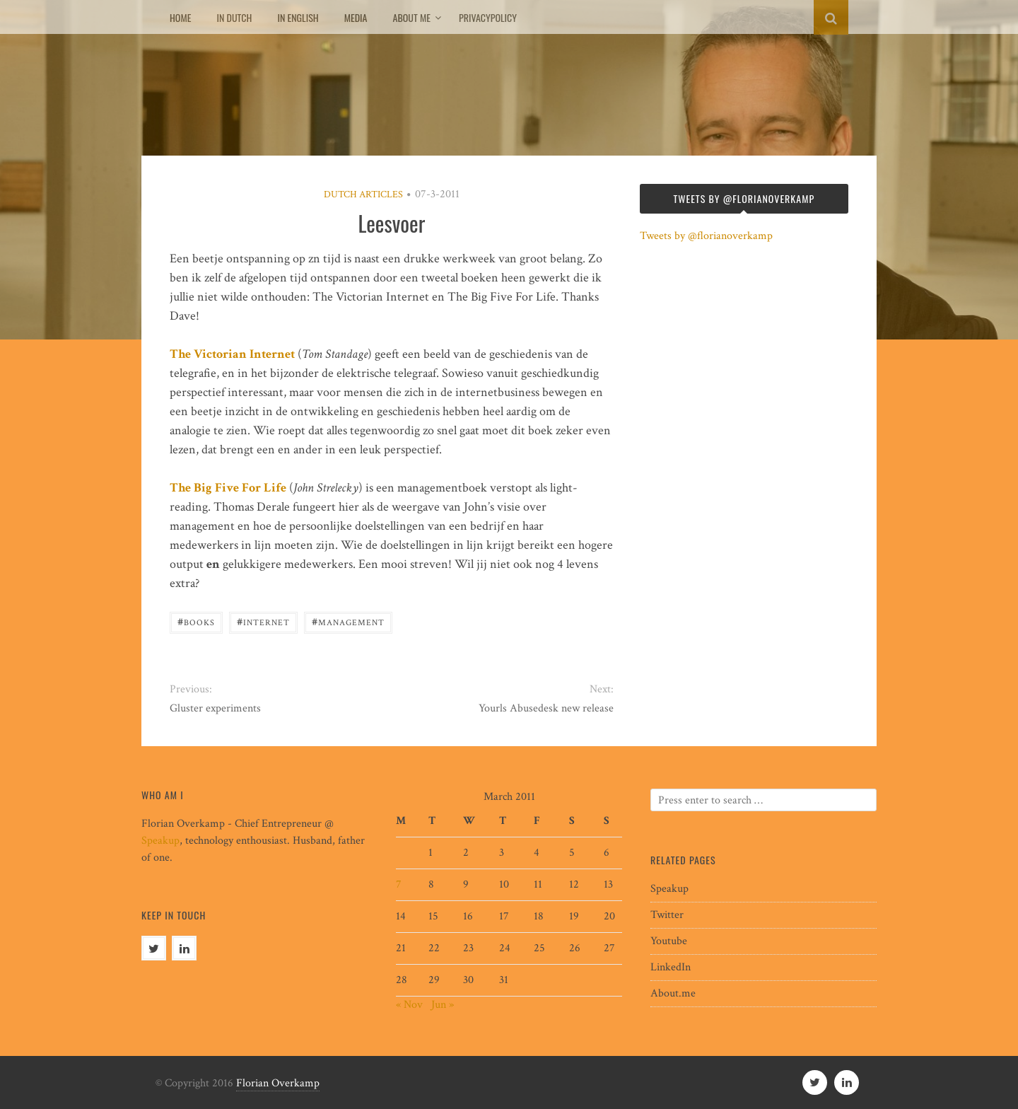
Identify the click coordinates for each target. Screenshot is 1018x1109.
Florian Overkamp (278, 1083)
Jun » (442, 1004)
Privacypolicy (488, 17)
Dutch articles (363, 194)
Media (356, 17)
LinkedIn (670, 967)
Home (180, 17)
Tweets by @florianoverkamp (706, 235)
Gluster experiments (215, 708)
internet (263, 621)
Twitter (667, 914)
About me (412, 17)
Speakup (160, 840)
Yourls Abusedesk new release (546, 708)
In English (297, 17)
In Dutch (234, 17)
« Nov (409, 1004)
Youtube (668, 941)
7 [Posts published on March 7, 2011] (399, 884)
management (348, 621)
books (196, 621)
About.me (673, 993)
